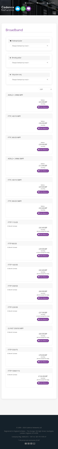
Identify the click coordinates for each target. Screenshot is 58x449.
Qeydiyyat (50, 3)
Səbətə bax (41, 3)
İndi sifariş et (43, 107)
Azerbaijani (29, 3)
